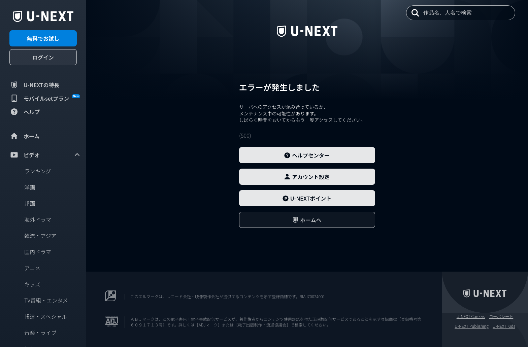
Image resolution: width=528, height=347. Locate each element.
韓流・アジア (40, 236)
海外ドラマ (37, 219)
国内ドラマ (37, 252)
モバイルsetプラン (44, 98)
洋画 (29, 187)
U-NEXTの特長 (34, 85)
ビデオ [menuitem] (45, 155)
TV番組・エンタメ (46, 300)
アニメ (32, 268)
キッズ (32, 284)
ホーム (24, 136)
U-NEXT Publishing (472, 326)
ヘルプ (24, 111)
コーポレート (501, 316)
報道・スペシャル (45, 316)
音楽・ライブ (40, 332)
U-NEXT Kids (504, 326)
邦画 (29, 203)
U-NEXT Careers (471, 316)
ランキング (37, 171)
